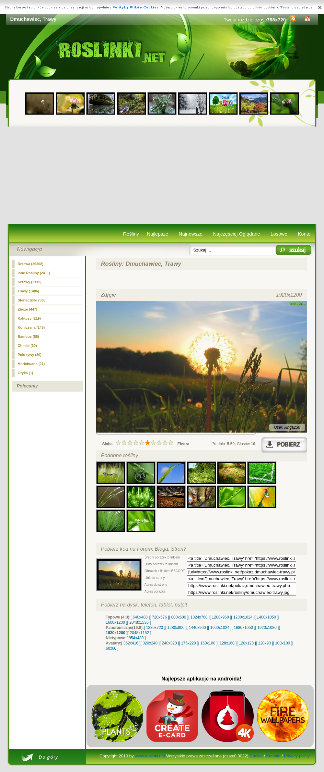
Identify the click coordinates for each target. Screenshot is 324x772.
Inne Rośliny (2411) (34, 273)
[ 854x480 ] (136, 638)
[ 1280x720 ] (154, 627)
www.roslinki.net (150, 756)
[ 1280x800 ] (176, 627)
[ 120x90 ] (264, 643)
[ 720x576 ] (159, 617)
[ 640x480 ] (140, 617)
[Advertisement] (162, 175)
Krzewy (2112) (29, 282)
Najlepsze (157, 234)
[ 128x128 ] (246, 643)
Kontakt (273, 756)
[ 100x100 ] (282, 643)
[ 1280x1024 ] (243, 617)
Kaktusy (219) (29, 318)
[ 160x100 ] (207, 643)
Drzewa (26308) (31, 264)
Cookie (255, 756)
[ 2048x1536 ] (139, 622)
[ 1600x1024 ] (220, 627)
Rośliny (131, 234)
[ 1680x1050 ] (243, 627)
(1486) (28, 291)
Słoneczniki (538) (32, 300)
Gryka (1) (25, 373)
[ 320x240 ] (149, 643)
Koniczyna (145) (31, 327)
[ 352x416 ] (130, 643)
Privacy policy (296, 756)
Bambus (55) (28, 336)
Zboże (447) (28, 309)
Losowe (279, 234)
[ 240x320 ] (169, 643)
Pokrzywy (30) (29, 355)
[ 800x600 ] (178, 617)
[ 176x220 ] (188, 643)
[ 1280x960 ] (220, 617)
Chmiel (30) (27, 346)
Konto (304, 234)
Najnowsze (190, 234)
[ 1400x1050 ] (266, 617)
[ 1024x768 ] (199, 617)
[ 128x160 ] (227, 643)
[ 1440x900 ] (197, 627)
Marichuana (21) (31, 364)
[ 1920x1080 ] (267, 627)
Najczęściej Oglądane (236, 234)
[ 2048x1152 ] (139, 633)
